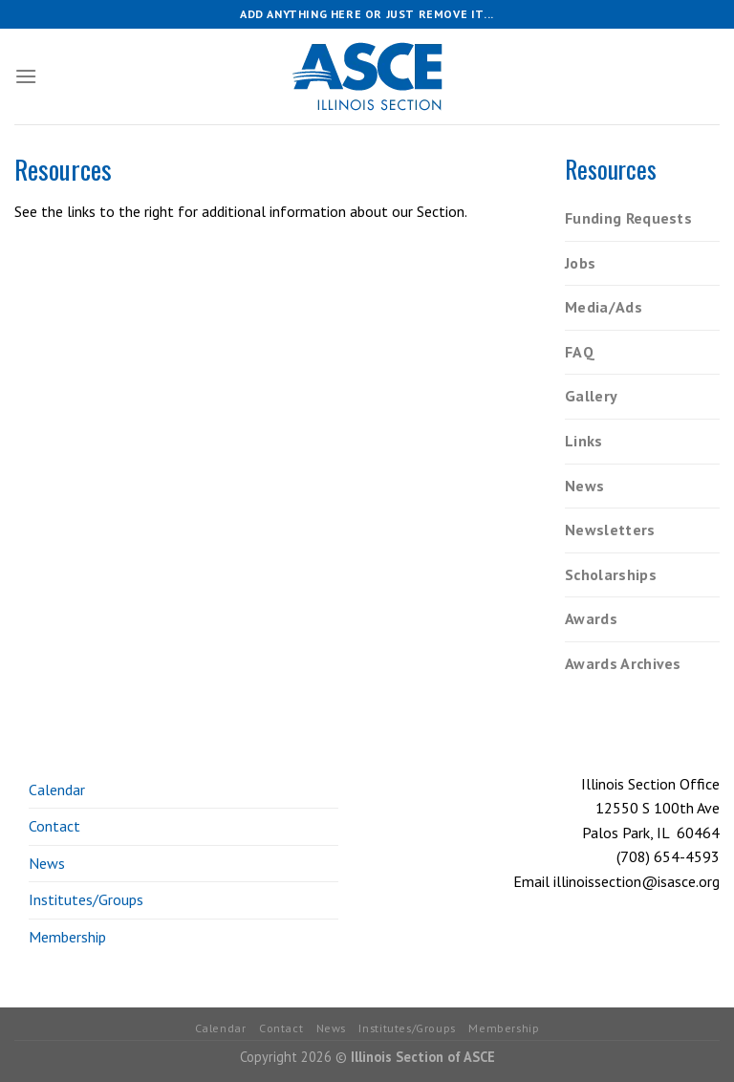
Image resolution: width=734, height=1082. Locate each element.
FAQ (579, 351)
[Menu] (25, 76)
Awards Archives (623, 663)
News (584, 485)
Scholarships (611, 574)
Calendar (57, 789)
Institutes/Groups (86, 899)
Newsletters (610, 529)
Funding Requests (628, 217)
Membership (67, 936)
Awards (591, 618)
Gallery (591, 395)
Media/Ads (603, 306)
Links (584, 440)
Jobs (580, 262)
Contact (54, 825)
